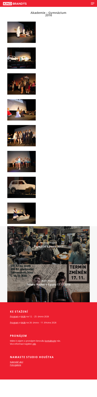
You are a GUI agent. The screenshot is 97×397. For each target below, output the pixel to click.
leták (23, 316)
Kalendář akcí (16, 361)
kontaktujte (50, 340)
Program (14, 316)
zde (34, 343)
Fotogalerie (15, 365)
